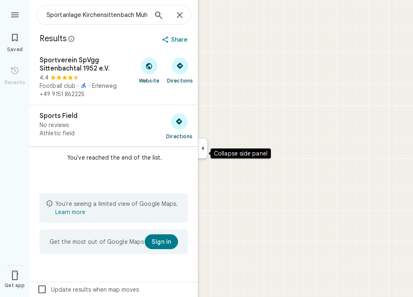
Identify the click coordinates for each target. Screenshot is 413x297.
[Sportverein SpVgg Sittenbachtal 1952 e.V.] (114, 77)
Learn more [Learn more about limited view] (70, 212)
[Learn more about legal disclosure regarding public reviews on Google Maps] (71, 39)
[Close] (180, 15)
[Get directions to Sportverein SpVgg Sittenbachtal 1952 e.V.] (179, 70)
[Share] (175, 40)
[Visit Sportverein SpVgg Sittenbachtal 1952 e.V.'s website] (149, 70)
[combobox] (97, 15)
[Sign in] (161, 242)
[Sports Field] (114, 125)
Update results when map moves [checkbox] (88, 290)
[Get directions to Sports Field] (179, 126)
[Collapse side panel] (202, 148)
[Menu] (15, 14)
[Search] (159, 16)
